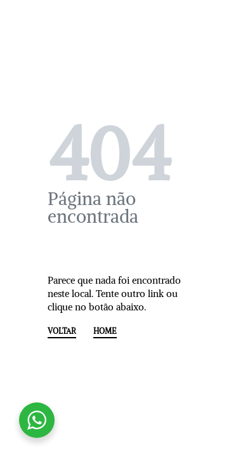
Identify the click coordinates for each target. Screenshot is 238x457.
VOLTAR (62, 332)
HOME (105, 332)
